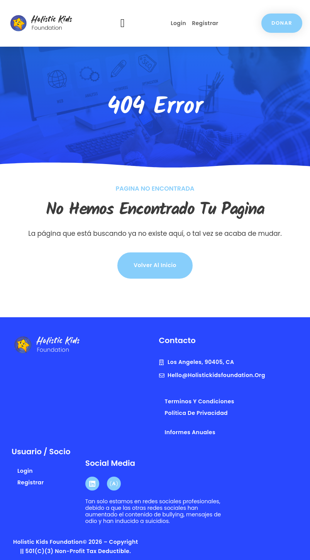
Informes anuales (190, 432)
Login (178, 23)
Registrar (205, 23)
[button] (123, 23)
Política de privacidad (196, 413)
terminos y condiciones (199, 401)
